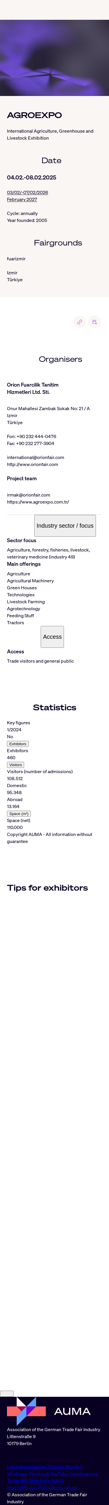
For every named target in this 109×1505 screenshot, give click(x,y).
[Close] (7, 1394)
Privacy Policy (36, 1487)
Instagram (36, 1466)
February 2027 (22, 199)
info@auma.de (22, 1455)
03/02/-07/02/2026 (27, 192)
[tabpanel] (54, 775)
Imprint (14, 1487)
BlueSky (73, 1466)
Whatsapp (18, 1473)
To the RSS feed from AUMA (35, 1480)
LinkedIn (16, 1466)
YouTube (59, 1473)
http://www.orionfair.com (32, 464)
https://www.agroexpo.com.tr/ (38, 502)
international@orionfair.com (35, 457)
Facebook (39, 1473)
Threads (56, 1466)
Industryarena (83, 1473)
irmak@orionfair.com (28, 495)
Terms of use (64, 1487)
